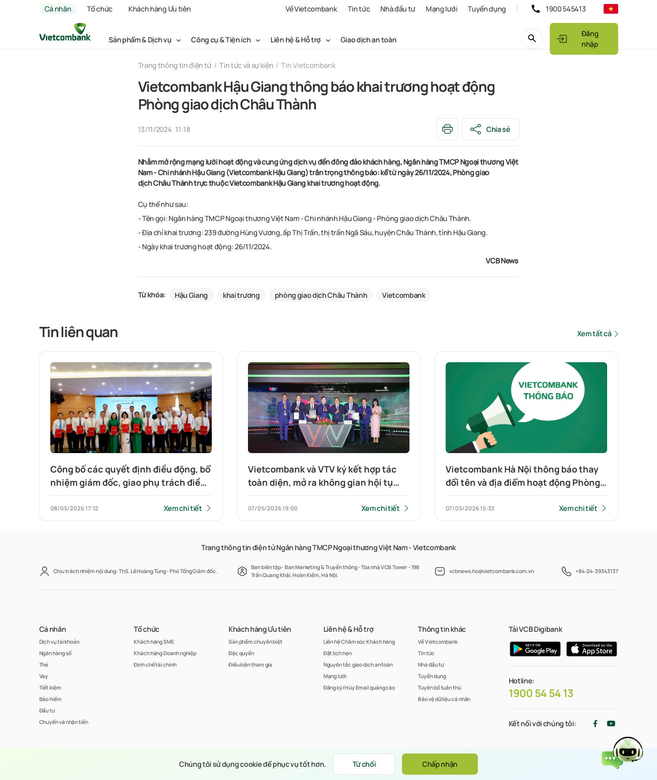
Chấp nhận (440, 764)
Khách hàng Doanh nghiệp (165, 653)
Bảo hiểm (50, 699)
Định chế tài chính (155, 664)
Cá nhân (58, 9)
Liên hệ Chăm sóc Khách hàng (359, 641)
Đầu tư (47, 710)
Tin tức (359, 9)
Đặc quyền (241, 653)
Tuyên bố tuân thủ (439, 687)
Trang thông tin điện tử (175, 65)
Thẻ (44, 664)
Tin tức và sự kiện (246, 65)
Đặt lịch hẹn (337, 653)
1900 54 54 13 (541, 693)
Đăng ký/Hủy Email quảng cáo (359, 687)
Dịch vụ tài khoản (59, 641)
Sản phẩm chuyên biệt (255, 641)
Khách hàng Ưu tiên (159, 9)
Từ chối (364, 764)
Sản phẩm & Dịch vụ (140, 40)
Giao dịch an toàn (369, 40)
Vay (44, 676)
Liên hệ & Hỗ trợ (295, 40)
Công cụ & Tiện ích (221, 40)
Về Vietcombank (311, 9)
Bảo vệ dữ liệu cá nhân (444, 699)
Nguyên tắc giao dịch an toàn (358, 664)
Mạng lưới (441, 9)
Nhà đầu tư (397, 9)
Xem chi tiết (183, 508)
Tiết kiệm (50, 687)
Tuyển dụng (487, 9)
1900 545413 (566, 9)
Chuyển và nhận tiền (63, 722)
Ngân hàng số (55, 653)
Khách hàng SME (154, 641)
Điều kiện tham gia (250, 664)
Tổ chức (100, 9)
